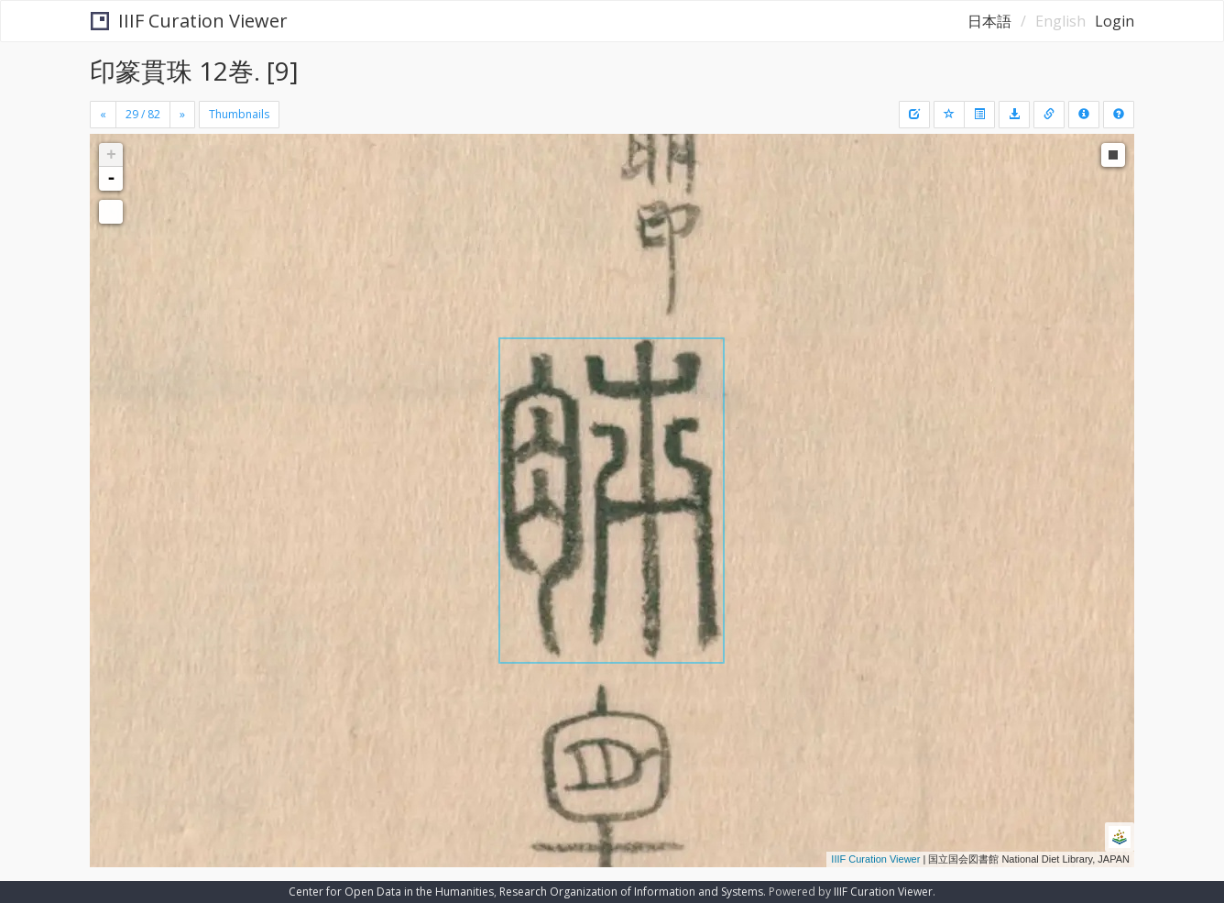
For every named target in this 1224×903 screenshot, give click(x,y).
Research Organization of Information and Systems (631, 891)
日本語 (989, 21)
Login (1114, 21)
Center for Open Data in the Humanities (391, 891)
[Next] (182, 114)
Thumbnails (239, 114)
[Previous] (103, 114)
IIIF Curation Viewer (189, 20)
